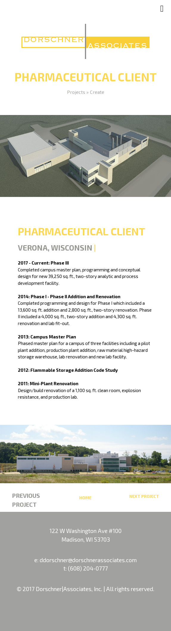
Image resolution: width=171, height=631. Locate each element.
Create (97, 92)
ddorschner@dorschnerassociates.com (88, 560)
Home (85, 497)
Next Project (144, 496)
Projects (76, 92)
